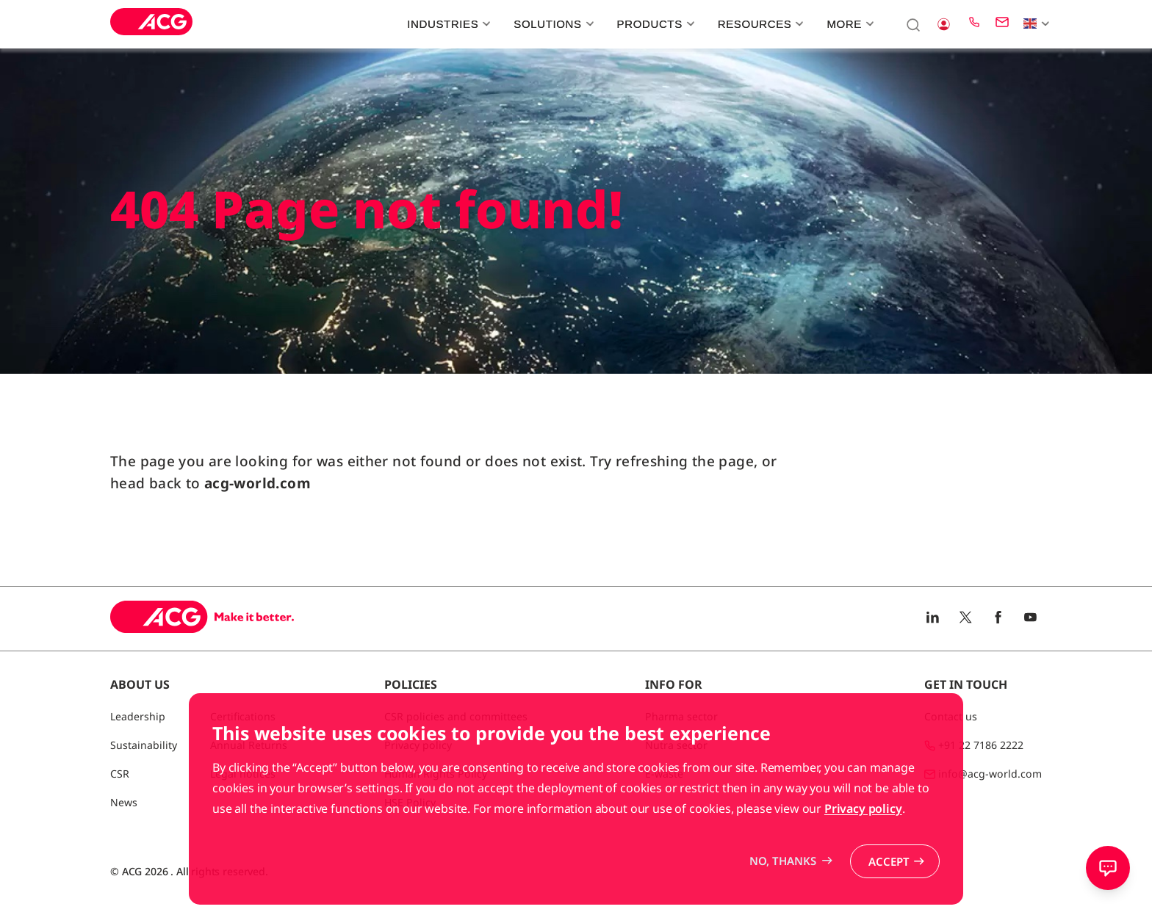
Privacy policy (863, 841)
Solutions (552, 24)
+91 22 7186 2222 (980, 745)
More (848, 24)
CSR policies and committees (456, 716)
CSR (119, 774)
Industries (446, 24)
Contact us (950, 716)
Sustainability (143, 745)
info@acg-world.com (990, 774)
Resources (759, 24)
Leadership (137, 716)
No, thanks (782, 893)
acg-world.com (257, 483)
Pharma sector (681, 716)
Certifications (243, 716)
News (123, 802)
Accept (889, 894)
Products (654, 24)
